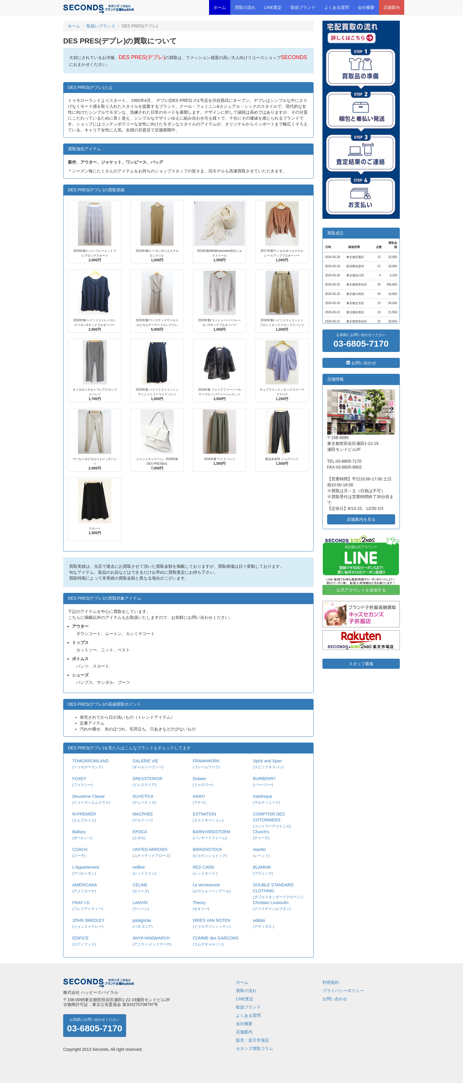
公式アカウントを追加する (361, 590)
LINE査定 (273, 7)
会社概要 (366, 7)
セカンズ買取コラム (254, 1048)
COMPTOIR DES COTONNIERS (272, 820)
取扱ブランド (303, 7)
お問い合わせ (361, 363)
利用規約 (330, 982)
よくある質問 (336, 7)
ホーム (219, 7)
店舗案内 (391, 7)
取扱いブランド (101, 26)
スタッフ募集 (361, 663)
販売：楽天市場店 (252, 1040)
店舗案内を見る (361, 519)
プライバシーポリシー (343, 990)
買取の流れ (245, 7)
